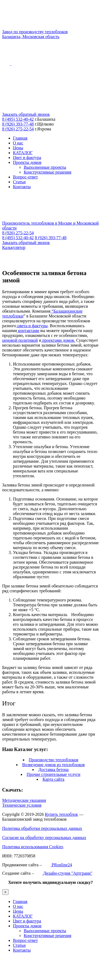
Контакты (22, 186)
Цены (18, 148)
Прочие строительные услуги (54, 774)
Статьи (19, 182)
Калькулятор (13, 247)
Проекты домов (27, 162)
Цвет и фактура (27, 157)
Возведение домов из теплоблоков (53, 764)
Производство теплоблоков (53, 760)
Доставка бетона (53, 769)
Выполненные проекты (45, 167)
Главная (20, 138)
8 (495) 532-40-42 (18, 119)
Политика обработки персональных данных (42, 828)
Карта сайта (53, 779)
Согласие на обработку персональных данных (44, 837)
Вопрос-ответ (25, 177)
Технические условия (21, 805)
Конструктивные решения (47, 172)
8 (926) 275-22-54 (18, 129)
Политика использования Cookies (32, 846)
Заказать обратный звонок (26, 114)
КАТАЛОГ (23, 152)
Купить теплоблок (61, 814)
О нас (18, 143)
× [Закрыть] (5, 892)
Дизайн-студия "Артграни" (63, 873)
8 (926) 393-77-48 (18, 124)
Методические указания (24, 800)
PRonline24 (57, 865)
